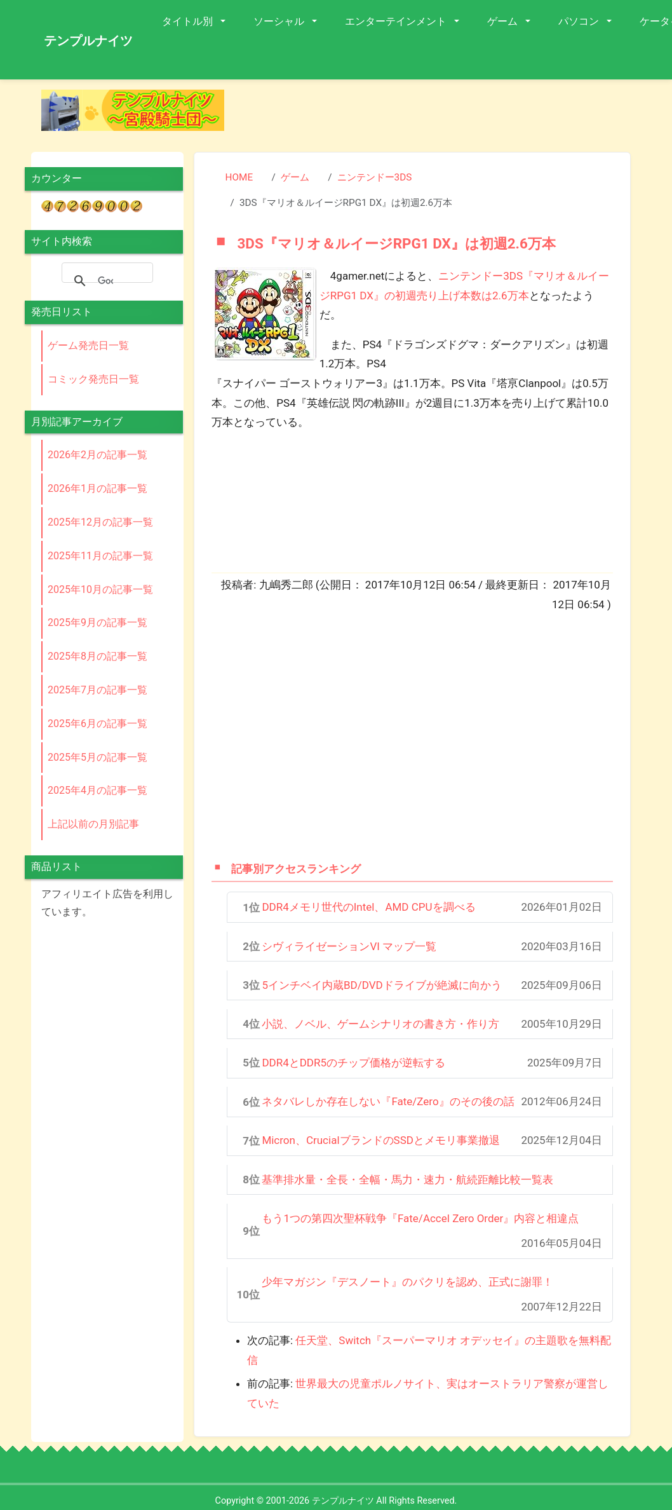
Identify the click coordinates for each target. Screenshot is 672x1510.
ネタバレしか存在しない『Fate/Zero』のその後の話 (388, 1101)
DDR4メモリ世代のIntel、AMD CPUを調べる (368, 907)
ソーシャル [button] (280, 21)
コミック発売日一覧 (93, 379)
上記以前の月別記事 (93, 824)
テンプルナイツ (88, 40)
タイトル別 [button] (188, 21)
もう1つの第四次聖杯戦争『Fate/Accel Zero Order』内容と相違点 (420, 1218)
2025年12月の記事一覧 (100, 522)
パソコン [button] (579, 21)
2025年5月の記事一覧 (97, 757)
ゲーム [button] (503, 21)
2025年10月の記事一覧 (100, 589)
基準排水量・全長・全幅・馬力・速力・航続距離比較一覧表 (407, 1179)
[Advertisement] (405, 735)
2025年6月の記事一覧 (97, 724)
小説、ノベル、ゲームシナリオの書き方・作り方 (380, 1023)
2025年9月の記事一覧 (97, 622)
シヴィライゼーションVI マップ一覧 (349, 946)
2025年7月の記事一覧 (97, 690)
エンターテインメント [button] (397, 21)
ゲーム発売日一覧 (88, 345)
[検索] (105, 281)
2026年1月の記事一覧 (97, 488)
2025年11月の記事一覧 (100, 556)
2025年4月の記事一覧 (97, 790)
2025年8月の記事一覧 (97, 656)
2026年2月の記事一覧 (97, 455)
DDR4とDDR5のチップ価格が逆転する (353, 1062)
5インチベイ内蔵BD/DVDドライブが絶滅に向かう (381, 985)
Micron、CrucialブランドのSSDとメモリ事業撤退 (381, 1140)
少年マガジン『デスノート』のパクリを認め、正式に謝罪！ (407, 1281)
